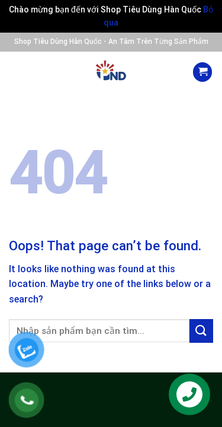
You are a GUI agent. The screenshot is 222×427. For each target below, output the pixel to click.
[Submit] (201, 330)
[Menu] (20, 72)
